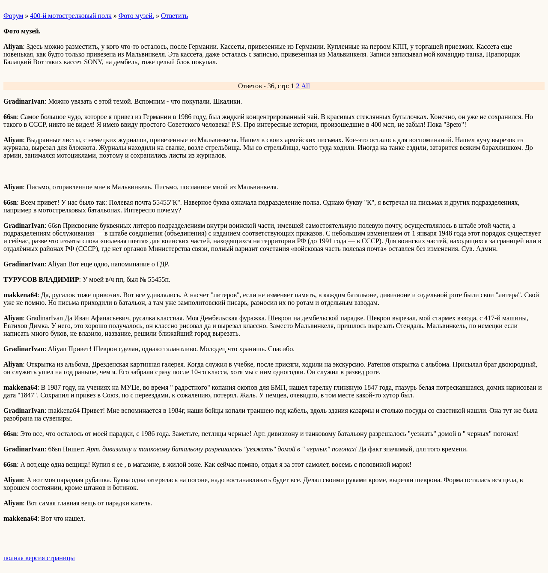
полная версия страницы (39, 557)
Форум (13, 15)
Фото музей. (136, 15)
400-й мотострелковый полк (70, 15)
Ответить (174, 15)
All (305, 86)
